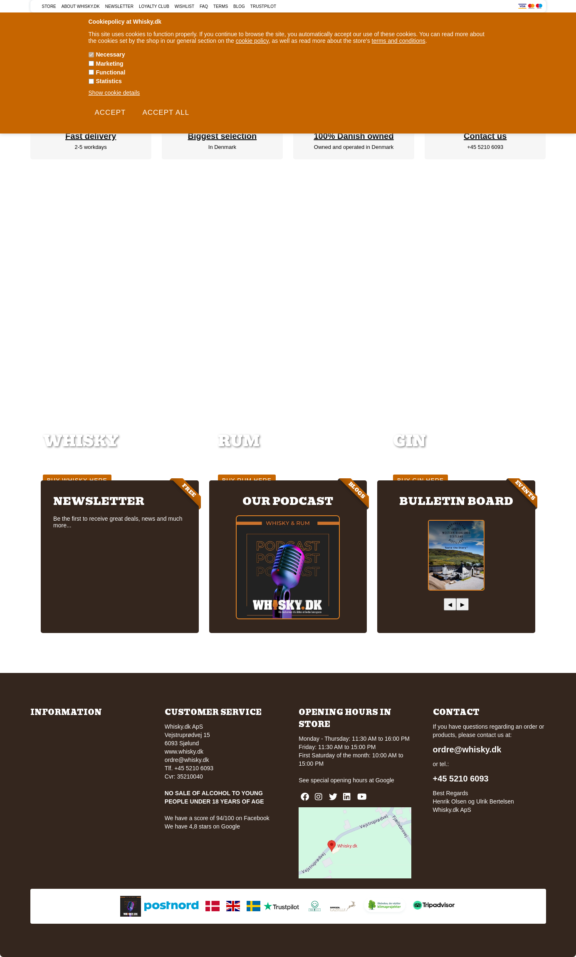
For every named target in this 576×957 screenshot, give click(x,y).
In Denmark (222, 147)
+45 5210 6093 (485, 147)
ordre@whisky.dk (187, 760)
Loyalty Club (154, 6)
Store (49, 6)
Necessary (110, 54)
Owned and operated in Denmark (354, 147)
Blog (239, 6)
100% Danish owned (353, 136)
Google (385, 780)
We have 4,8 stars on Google (202, 826)
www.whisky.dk (184, 751)
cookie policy (252, 40)
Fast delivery (90, 136)
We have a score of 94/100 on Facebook (217, 818)
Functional (111, 72)
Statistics (109, 81)
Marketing (110, 63)
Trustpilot (263, 6)
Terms (220, 6)
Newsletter (119, 6)
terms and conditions (398, 40)
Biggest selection (222, 136)
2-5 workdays (91, 147)
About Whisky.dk (81, 6)
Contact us (485, 136)
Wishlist (184, 6)
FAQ (204, 6)
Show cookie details (114, 92)
